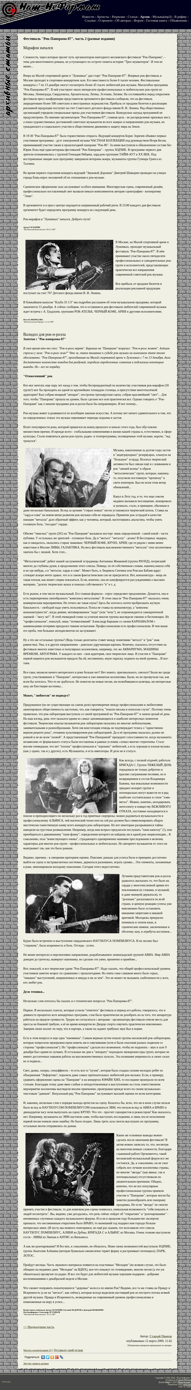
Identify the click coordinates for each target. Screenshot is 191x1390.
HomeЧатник (184, 1382)
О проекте (105, 20)
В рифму (180, 17)
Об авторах (123, 20)
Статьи (132, 17)
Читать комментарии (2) (37, 1350)
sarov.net (187, 1384)
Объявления (178, 20)
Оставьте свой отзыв (68, 1350)
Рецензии (118, 17)
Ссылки (90, 20)
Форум (138, 20)
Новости (88, 17)
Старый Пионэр (161, 1336)
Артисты (103, 17)
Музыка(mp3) (162, 17)
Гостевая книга (156, 20)
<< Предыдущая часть (38, 1327)
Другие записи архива (36, 1363)
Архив (145, 17)
